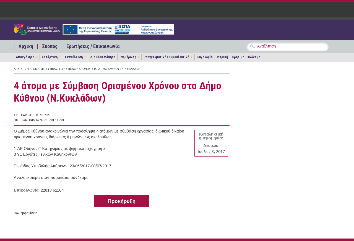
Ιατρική (222, 57)
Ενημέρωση (127, 57)
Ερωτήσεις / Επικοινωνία (92, 46)
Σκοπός (50, 46)
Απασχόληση (25, 57)
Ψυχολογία (205, 57)
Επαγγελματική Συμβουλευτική (166, 57)
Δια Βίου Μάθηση (102, 57)
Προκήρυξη (122, 201)
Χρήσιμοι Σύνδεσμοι (247, 57)
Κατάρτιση (50, 57)
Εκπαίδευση (74, 57)
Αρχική (26, 46)
